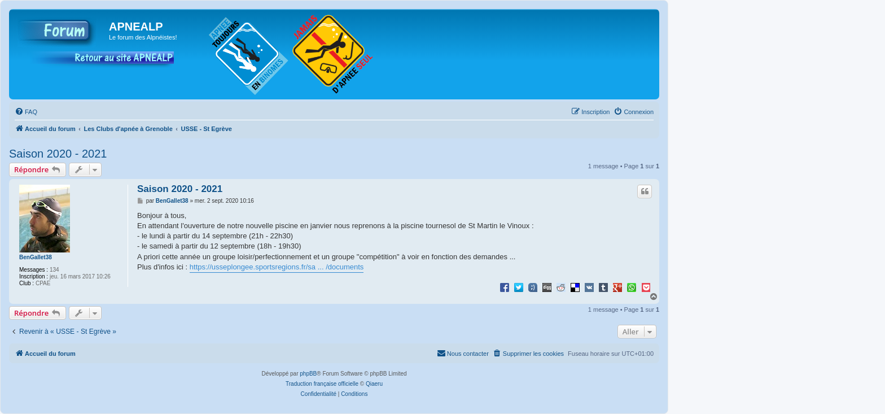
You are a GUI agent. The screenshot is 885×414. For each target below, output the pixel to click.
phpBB (308, 374)
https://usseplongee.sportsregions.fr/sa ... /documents (277, 267)
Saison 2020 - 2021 (58, 153)
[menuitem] (26, 112)
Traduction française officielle (322, 384)
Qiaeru (374, 384)
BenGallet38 (35, 257)
